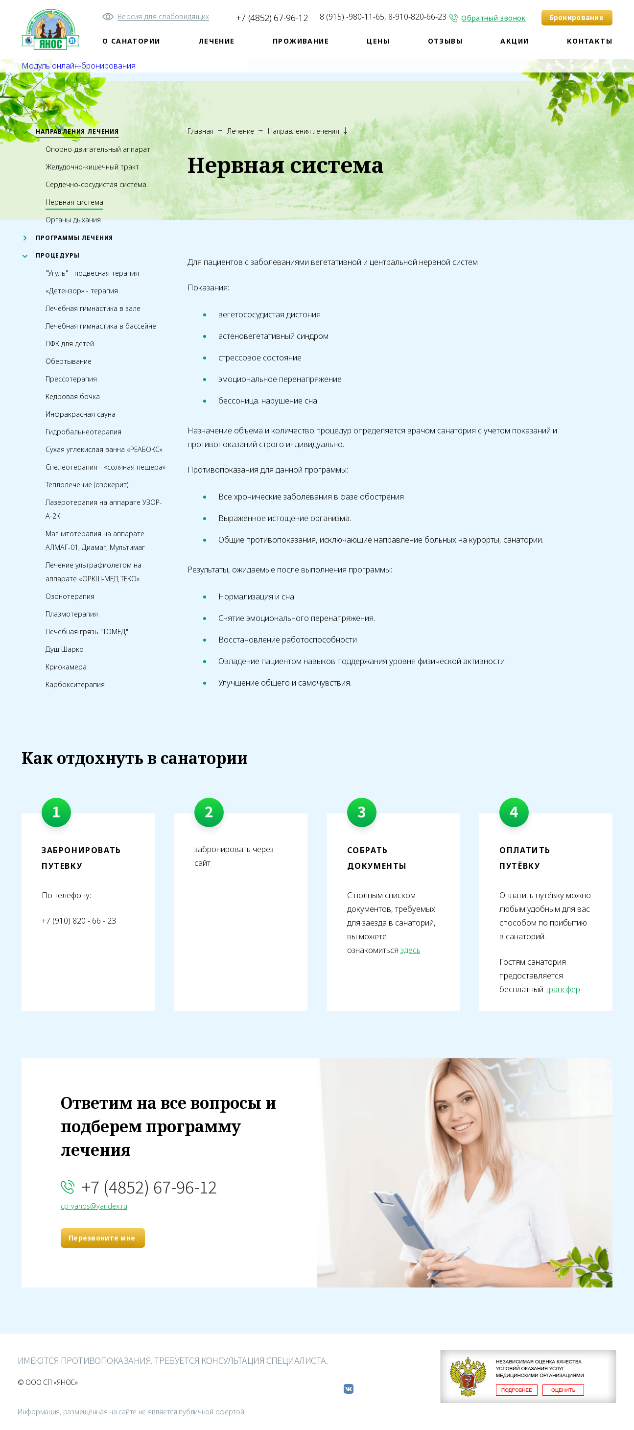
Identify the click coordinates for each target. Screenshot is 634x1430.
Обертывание (69, 361)
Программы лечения (74, 238)
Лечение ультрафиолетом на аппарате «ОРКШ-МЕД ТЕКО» (93, 571)
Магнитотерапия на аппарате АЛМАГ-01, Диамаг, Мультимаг (95, 540)
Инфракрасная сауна (81, 414)
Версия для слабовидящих (163, 16)
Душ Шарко (65, 649)
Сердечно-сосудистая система (96, 184)
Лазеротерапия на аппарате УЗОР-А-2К (104, 509)
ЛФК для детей (70, 343)
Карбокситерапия (75, 684)
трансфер (562, 989)
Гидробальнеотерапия (83, 431)
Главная (200, 131)
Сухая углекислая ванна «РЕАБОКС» (104, 449)
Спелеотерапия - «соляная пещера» (105, 467)
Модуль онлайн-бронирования (79, 65)
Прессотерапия (71, 378)
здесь (410, 950)
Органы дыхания (73, 219)
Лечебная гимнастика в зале (93, 308)
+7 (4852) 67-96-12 (272, 18)
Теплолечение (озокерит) (87, 484)
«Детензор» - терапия (82, 290)
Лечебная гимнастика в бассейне (101, 326)
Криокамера (66, 666)
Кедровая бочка (73, 396)
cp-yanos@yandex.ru (94, 1206)
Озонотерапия (70, 596)
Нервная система (74, 202)
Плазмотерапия (72, 614)
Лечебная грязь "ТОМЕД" (87, 631)
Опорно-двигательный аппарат (98, 149)
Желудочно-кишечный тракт (92, 166)
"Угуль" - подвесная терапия (92, 273)
